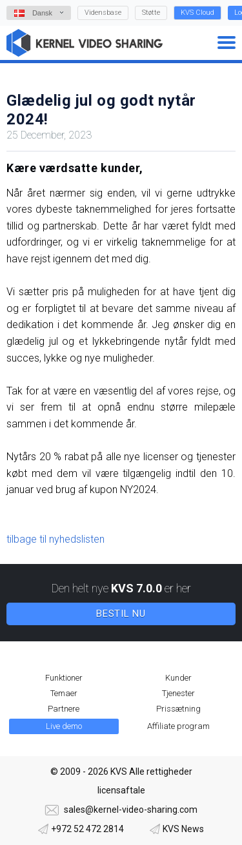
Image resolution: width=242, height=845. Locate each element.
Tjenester (178, 693)
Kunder (178, 678)
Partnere (63, 709)
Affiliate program (178, 726)
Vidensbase (103, 12)
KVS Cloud (197, 12)
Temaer (63, 693)
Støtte (151, 12)
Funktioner (64, 678)
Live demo (64, 726)
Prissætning (178, 709)
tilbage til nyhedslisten (55, 539)
